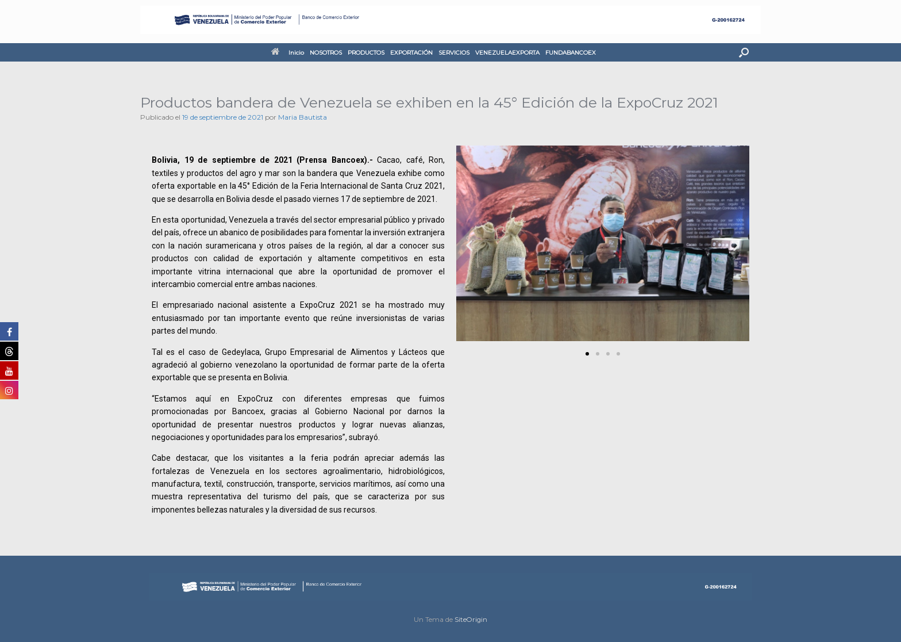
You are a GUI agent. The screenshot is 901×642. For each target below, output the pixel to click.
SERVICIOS (453, 52)
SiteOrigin (471, 620)
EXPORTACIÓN (411, 52)
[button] (744, 52)
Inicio (287, 52)
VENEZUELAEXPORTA (507, 52)
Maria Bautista (302, 117)
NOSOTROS (326, 52)
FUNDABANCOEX (570, 52)
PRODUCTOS (366, 52)
